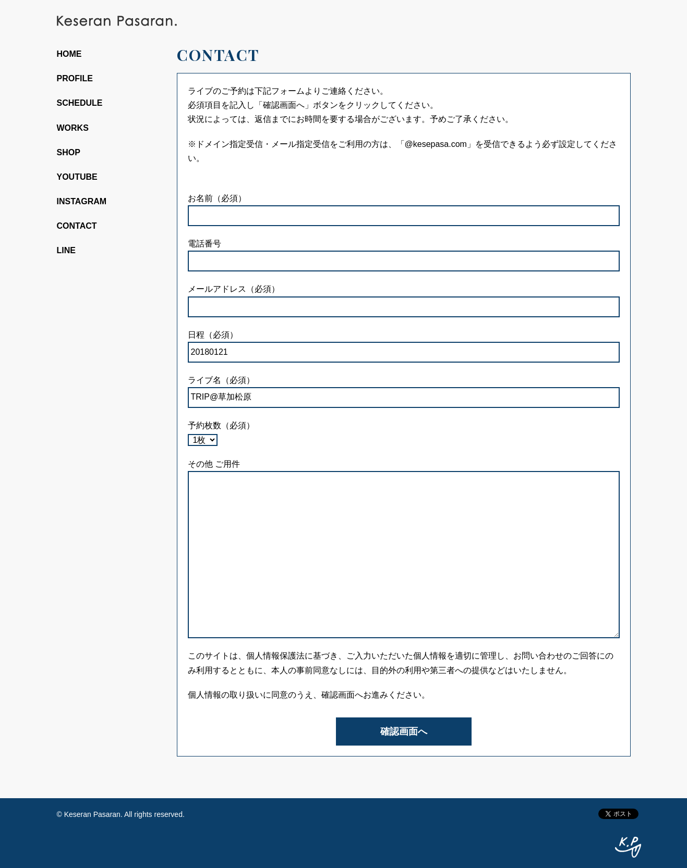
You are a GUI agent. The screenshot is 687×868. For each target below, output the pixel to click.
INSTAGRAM (82, 201)
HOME (69, 53)
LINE (66, 250)
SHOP (68, 152)
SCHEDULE (80, 102)
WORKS (73, 127)
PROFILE (75, 78)
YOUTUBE (77, 176)
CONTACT (77, 225)
